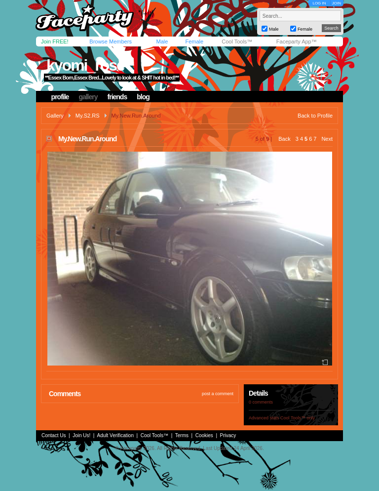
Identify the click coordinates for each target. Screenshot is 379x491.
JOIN (336, 3)
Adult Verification (115, 435)
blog (143, 97)
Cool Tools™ (237, 41)
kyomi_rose (85, 65)
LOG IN (319, 3)
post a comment (217, 393)
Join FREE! (55, 41)
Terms (182, 435)
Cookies (204, 435)
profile (60, 97)
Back (284, 139)
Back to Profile (315, 116)
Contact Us (53, 435)
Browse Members (110, 41)
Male (162, 41)
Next (327, 139)
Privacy (228, 435)
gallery (87, 97)
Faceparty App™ (296, 41)
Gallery (55, 116)
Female (194, 41)
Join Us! (81, 435)
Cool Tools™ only (297, 417)
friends (117, 97)
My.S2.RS (88, 116)
